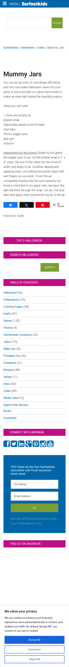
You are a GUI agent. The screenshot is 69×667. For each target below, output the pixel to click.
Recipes (8, 370)
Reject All (34, 659)
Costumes (10, 418)
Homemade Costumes (17, 334)
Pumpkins (9, 363)
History (8, 327)
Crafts (41, 47)
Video (7, 391)
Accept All (34, 639)
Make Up (9, 349)
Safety (7, 377)
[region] (34, 636)
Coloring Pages (13, 306)
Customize (34, 649)
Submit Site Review (15, 405)
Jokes (7, 341)
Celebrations (11, 299)
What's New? (11, 398)
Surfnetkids (10, 47)
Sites (6, 384)
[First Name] (34, 484)
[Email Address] (34, 496)
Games (7, 320)
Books (7, 411)
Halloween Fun (12, 292)
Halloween (27, 47)
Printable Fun (11, 356)
